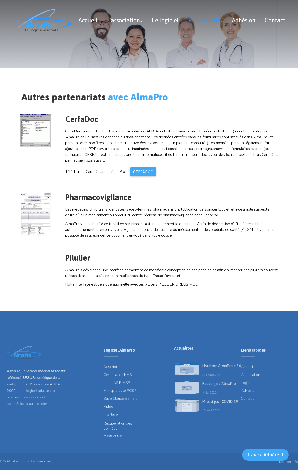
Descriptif (111, 368)
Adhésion (243, 20)
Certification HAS (118, 376)
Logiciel (247, 384)
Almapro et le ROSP (120, 392)
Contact (275, 20)
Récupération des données (118, 429)
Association (250, 376)
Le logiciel (165, 20)
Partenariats (204, 20)
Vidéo (108, 408)
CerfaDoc (143, 172)
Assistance (113, 436)
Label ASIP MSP (117, 384)
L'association (123, 20)
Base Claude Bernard (121, 400)
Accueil (88, 20)
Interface (111, 415)
